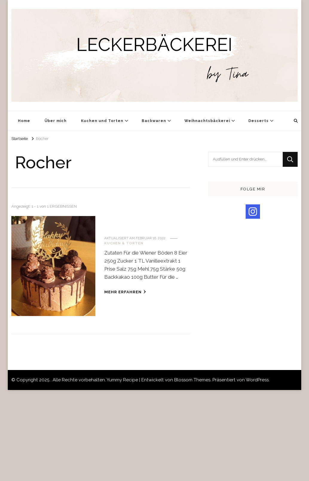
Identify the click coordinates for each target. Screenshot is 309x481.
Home (24, 120)
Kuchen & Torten (123, 243)
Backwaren (154, 120)
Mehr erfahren (125, 291)
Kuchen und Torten (102, 120)
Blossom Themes (192, 380)
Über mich (56, 120)
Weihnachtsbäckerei (207, 120)
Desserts (258, 120)
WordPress (257, 380)
